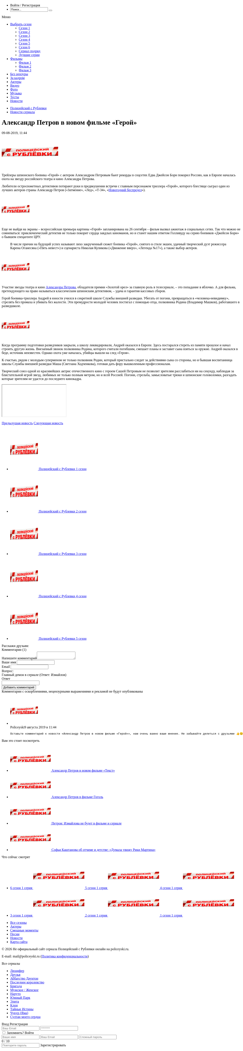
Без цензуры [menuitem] (19, 74)
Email (6, 668)
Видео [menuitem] (14, 85)
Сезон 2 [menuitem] (24, 32)
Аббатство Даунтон (24, 980)
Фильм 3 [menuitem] (25, 70)
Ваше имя (9, 663)
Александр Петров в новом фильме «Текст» (83, 772)
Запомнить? (15, 1034)
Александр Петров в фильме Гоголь (77, 798)
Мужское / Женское (24, 991)
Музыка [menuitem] (16, 93)
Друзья (15, 976)
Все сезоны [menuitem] (18, 924)
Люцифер (17, 972)
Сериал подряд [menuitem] (29, 51)
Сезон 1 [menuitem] (24, 28)
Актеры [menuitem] (15, 82)
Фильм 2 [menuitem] (25, 66)
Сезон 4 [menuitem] (24, 39)
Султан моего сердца (25, 1018)
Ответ (6, 680)
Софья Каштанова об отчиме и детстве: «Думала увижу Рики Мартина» (103, 851)
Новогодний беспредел (125, 190)
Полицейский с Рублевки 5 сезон (62, 638)
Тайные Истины (21, 1011)
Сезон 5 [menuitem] (24, 43)
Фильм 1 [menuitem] (25, 62)
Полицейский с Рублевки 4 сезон (62, 596)
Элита (14, 1003)
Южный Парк (20, 999)
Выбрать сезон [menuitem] (21, 24)
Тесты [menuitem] (14, 97)
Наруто (15, 995)
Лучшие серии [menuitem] (29, 55)
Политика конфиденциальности (65, 958)
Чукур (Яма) (19, 1014)
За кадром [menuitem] (17, 78)
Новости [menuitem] (16, 101)
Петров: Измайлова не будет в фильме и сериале (87, 825)
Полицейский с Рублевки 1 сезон (62, 469)
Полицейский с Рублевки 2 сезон (62, 511)
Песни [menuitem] (14, 936)
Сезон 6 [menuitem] (24, 47)
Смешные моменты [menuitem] (24, 932)
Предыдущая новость (17, 423)
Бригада (16, 988)
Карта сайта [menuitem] (18, 943)
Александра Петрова (61, 287)
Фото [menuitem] (14, 89)
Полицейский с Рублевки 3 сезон (62, 554)
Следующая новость (48, 423)
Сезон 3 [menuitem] (24, 36)
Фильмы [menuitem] (16, 59)
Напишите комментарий (19, 659)
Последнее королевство (27, 984)
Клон (14, 1007)
